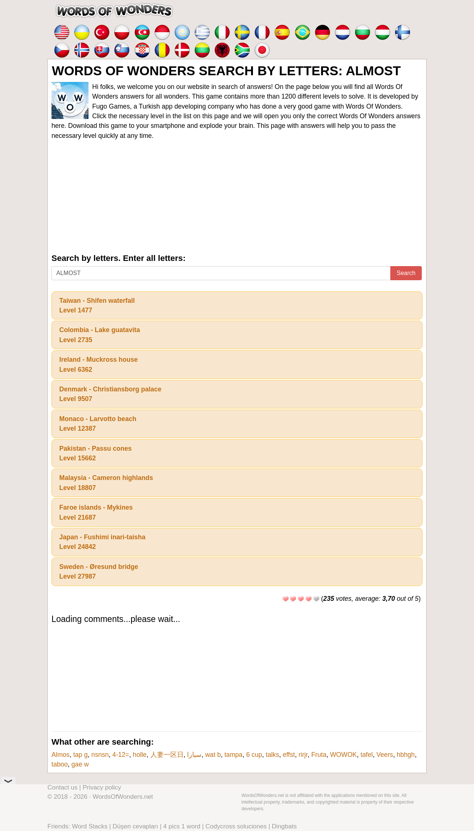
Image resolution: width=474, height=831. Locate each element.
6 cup (254, 754)
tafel (366, 754)
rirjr (302, 754)
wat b (213, 754)
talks (272, 754)
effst (289, 754)
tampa (233, 754)
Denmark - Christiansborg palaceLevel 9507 (110, 394)
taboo (59, 764)
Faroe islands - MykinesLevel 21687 (96, 512)
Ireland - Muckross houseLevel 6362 (98, 364)
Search (406, 273)
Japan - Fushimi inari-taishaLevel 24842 (102, 541)
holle (140, 754)
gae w (80, 764)
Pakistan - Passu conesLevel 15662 (95, 453)
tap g (80, 754)
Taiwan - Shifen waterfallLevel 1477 (97, 305)
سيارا (194, 754)
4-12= (120, 754)
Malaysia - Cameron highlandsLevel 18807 (106, 482)
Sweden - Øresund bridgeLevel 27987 (98, 571)
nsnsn (100, 754)
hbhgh (406, 754)
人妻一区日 (167, 754)
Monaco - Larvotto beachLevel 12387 (97, 423)
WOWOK (343, 754)
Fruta (318, 754)
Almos (60, 754)
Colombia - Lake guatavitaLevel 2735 (99, 334)
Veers (384, 754)
